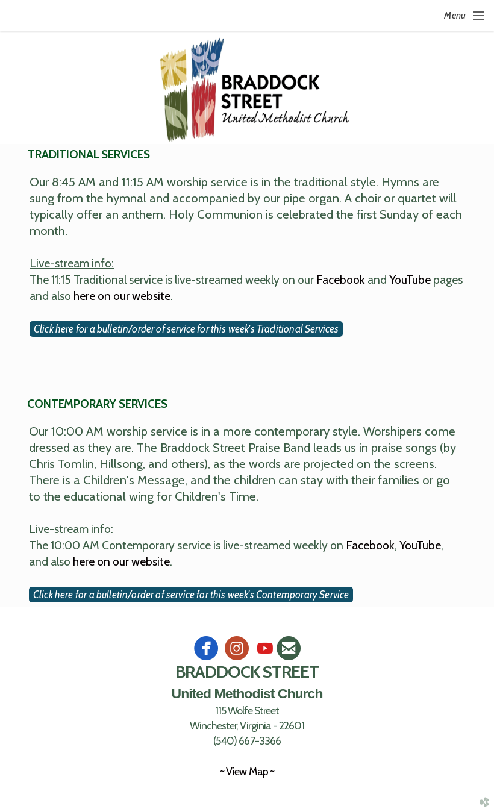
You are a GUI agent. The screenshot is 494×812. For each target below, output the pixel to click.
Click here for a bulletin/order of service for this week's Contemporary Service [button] (191, 595)
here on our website (121, 296)
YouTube (410, 279)
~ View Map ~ (247, 771)
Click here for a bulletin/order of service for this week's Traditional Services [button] (186, 329)
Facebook (340, 279)
